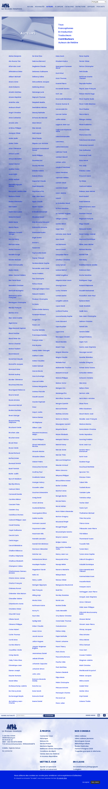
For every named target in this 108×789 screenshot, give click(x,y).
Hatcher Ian (36, 554)
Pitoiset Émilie (84, 130)
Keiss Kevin (60, 56)
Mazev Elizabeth (62, 434)
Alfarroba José (14, 66)
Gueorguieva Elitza (39, 513)
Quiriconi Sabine (85, 186)
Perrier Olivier (84, 61)
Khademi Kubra (62, 61)
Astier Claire (13, 143)
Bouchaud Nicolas (16, 385)
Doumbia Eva (37, 160)
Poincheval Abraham (87, 140)
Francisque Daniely (39, 335)
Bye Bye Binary (14, 484)
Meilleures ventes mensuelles (51, 749)
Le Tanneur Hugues (63, 213)
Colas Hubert (14, 629)
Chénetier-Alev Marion (17, 593)
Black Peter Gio (14, 338)
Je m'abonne (49, 715)
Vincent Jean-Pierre (86, 624)
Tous (60, 24)
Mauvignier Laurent (63, 424)
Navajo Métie (61, 564)
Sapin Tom (83, 342)
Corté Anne (13, 640)
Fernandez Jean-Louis (40, 268)
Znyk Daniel (83, 696)
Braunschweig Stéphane (14, 421)
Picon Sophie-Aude (86, 99)
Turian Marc (83, 549)
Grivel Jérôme (37, 503)
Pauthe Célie (60, 662)
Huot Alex (36, 616)
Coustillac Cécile (15, 650)
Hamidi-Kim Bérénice (40, 544)
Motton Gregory (62, 516)
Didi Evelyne (36, 133)
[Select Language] (99, 2)
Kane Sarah (36, 691)
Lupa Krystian (61, 326)
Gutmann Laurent (39, 523)
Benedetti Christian (16, 285)
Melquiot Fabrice (62, 439)
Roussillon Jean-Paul (87, 296)
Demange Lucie (38, 92)
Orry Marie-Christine (63, 616)
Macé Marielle (61, 342)
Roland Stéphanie (86, 285)
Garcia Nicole (37, 371)
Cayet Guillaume (15, 530)
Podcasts (101, 7)
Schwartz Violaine (86, 378)
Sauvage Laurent (85, 352)
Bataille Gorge (14, 255)
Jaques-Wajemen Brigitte (39, 647)
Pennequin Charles (63, 693)
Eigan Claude (37, 202)
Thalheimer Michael (86, 513)
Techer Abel (84, 503)
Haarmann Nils (38, 534)
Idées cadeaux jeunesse (84, 739)
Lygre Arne (60, 332)
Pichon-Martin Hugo (87, 94)
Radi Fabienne (84, 202)
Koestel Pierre (61, 83)
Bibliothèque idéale (82, 744)
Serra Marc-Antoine (86, 398)
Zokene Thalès (84, 701)
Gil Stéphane (37, 422)
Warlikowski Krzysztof (87, 670)
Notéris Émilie (61, 605)
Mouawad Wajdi (62, 522)
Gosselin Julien (38, 487)
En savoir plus (62, 779)
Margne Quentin (62, 403)
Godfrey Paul (37, 472)
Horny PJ (35, 611)
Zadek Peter (83, 686)
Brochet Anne (14, 438)
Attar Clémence (15, 148)
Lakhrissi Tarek (61, 152)
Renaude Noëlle (85, 229)
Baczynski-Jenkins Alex (17, 191)
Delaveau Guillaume (40, 71)
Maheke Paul (60, 362)
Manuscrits (44, 741)
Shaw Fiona (83, 403)
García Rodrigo (38, 376)
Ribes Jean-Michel (86, 244)
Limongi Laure (61, 285)
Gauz (34, 407)
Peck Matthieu (61, 667)
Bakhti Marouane (15, 212)
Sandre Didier (84, 332)
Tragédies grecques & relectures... (88, 751)
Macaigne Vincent (63, 337)
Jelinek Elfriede (38, 659)
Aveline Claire (14, 169)
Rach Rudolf (84, 196)
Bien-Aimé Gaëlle (15, 318)
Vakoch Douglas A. (86, 559)
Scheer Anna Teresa (87, 368)
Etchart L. (35, 243)
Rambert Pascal (85, 213)
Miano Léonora (61, 470)
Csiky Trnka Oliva (15, 660)
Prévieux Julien (84, 171)
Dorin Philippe (37, 155)
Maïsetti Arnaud (62, 373)
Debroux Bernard (38, 61)
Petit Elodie (83, 71)
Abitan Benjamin (15, 56)
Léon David (60, 239)
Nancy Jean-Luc (62, 554)
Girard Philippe (38, 439)
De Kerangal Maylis (16, 696)
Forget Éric (36, 320)
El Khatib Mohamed (39, 212)
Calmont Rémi (14, 489)
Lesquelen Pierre (62, 255)
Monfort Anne (61, 491)
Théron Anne (84, 523)
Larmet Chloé (61, 183)
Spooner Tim (84, 472)
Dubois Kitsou (37, 176)
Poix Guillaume (84, 150)
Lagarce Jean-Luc (63, 125)
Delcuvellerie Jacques (40, 82)
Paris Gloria (60, 652)
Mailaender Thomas (63, 368)
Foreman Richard (38, 315)
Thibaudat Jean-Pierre (88, 528)
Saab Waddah (84, 306)
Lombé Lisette (61, 296)
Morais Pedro (61, 501)
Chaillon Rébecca (15, 551)
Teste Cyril (83, 508)
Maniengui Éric (61, 393)
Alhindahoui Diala (15, 71)
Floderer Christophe (40, 299)
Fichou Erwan (37, 284)
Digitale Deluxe (14, 748)
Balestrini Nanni (15, 217)
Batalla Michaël (15, 260)
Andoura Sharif (14, 107)
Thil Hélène (83, 534)
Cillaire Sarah (14, 619)
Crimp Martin (14, 655)
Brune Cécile (13, 448)
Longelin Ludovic (62, 301)
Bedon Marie (13, 270)
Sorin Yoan (83, 457)
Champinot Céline (16, 566)
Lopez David (60, 306)
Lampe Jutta (60, 162)
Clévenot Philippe (15, 624)
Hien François (37, 590)
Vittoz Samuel (84, 645)
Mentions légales (46, 746)
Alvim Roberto (14, 87)
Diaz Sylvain (36, 128)
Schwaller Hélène (85, 373)
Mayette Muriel (61, 429)
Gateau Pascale (38, 392)
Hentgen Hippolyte (39, 585)
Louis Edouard (61, 321)
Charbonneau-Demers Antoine (17, 572)
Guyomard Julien (38, 528)
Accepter (85, 783)
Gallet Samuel (37, 366)
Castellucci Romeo (16, 515)
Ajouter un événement (48, 769)
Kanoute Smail (37, 696)
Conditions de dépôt (48, 751)
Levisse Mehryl (61, 270)
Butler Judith (13, 474)
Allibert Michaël (15, 77)
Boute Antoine (14, 400)
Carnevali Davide (15, 494)
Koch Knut (60, 73)
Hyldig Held (36, 621)
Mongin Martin (61, 496)
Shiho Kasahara (85, 409)
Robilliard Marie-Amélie (88, 265)
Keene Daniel (37, 701)
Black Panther (14, 333)
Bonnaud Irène (14, 369)
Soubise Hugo (84, 462)
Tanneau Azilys (85, 498)
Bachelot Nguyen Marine (15, 185)
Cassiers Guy (14, 510)
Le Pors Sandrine (62, 208)
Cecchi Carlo (14, 535)
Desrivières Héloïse (39, 107)
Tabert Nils (83, 482)
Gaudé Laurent (38, 397)
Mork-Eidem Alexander (64, 511)
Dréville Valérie (38, 171)
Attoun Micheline (15, 159)
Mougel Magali (61, 527)
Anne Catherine (15, 118)
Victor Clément (85, 602)
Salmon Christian (85, 321)
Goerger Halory (38, 482)
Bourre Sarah (14, 395)
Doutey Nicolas (38, 166)
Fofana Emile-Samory (40, 309)
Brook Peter (13, 443)
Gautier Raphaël (38, 402)
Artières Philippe (15, 128)
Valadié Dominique (86, 564)
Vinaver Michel (84, 619)
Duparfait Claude (39, 181)
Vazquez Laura (85, 587)
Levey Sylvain (61, 265)
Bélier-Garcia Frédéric (17, 275)
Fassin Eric (36, 248)
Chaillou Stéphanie (16, 556)
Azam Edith (13, 174)
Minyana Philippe (62, 475)
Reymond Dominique (87, 239)
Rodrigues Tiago (85, 280)
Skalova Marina (85, 424)
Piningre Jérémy (85, 119)
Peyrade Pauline (85, 83)
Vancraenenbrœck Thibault (86, 570)
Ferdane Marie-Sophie (40, 263)
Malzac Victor (61, 383)
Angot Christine (15, 113)
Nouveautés (39, 7)
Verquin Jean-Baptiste (88, 597)
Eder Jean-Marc (38, 196)
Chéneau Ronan (15, 588)
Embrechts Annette (39, 227)
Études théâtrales (82, 746)
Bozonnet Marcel (15, 405)
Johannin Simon (38, 669)
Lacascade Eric (61, 109)
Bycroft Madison (15, 479)
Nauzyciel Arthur (62, 559)
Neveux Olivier (61, 580)
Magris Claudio (61, 357)
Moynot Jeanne (62, 537)
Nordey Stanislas (62, 595)
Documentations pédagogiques (85, 767)
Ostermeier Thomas (63, 621)
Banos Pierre (13, 227)
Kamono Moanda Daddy (39, 680)
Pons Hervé (83, 160)
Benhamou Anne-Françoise (15, 296)
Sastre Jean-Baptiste (87, 347)
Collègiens (77, 769)
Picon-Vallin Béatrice (87, 104)
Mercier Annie (61, 450)
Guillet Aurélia (37, 518)
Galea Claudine (38, 361)
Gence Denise (37, 417)
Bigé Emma (13, 323)
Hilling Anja (36, 595)
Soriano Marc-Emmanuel (84, 450)
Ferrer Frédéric (37, 273)
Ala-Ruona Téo (14, 61)
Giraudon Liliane (38, 457)
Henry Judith (37, 580)
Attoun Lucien (14, 154)
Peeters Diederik (62, 672)
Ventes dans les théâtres (49, 754)
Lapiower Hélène (62, 178)
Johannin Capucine (39, 664)
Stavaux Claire (84, 477)
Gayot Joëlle (37, 412)
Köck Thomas (61, 78)
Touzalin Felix (84, 544)
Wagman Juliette (85, 660)
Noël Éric (59, 590)
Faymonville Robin (39, 253)
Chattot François (15, 583)
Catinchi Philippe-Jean (17, 520)
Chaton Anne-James (17, 578)
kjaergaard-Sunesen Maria (64, 67)
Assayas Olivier (14, 133)
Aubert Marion (14, 164)
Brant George (14, 415)
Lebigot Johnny (62, 219)
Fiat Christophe (38, 279)
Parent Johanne (62, 641)
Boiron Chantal (14, 344)
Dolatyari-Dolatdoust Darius (40, 149)
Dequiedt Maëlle (38, 102)
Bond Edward (14, 354)
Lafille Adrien (61, 119)
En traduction (65, 31)
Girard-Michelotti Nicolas (39, 445)
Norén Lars (60, 600)
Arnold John (13, 123)
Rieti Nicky (83, 260)
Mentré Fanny (61, 445)
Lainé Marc (60, 142)
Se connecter (7, 751)
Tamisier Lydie (84, 492)
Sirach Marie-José (86, 414)
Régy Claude (84, 224)
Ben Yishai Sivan (15, 280)
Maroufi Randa (61, 409)
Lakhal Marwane (62, 147)
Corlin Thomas (14, 635)
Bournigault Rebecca (17, 390)
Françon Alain (37, 340)
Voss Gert (83, 650)
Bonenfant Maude (16, 359)
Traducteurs (64, 35)
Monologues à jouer (82, 741)
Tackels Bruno (84, 487)
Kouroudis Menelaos (64, 99)
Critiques (91, 7)
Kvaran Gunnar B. (62, 104)
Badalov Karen (14, 196)
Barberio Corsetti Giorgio (15, 233)
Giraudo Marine (38, 451)
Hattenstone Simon (39, 559)
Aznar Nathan (14, 179)
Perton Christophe (86, 66)
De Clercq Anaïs (15, 691)
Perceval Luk (60, 698)
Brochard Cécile (15, 427)
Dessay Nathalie (38, 113)
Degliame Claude (39, 66)
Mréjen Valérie (61, 542)
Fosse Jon (36, 325)
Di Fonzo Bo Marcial (39, 118)
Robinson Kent (84, 270)
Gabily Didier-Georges (41, 350)
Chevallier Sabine (15, 599)
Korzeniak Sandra (62, 89)
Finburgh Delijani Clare (40, 289)
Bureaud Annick (15, 463)
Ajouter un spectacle (48, 767)
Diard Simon (36, 123)
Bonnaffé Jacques (16, 364)
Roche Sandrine (85, 275)
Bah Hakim (13, 207)
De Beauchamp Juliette (18, 686)
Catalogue (69, 7)
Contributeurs (66, 38)
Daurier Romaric (15, 676)
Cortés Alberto (14, 645)
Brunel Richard (14, 453)
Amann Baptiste (15, 97)
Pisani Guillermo (85, 125)
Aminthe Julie (14, 102)
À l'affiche (59, 7)
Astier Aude (13, 138)
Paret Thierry (61, 647)
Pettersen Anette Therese (85, 77)
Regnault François (86, 219)
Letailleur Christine (63, 260)
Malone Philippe (62, 378)
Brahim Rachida (15, 410)
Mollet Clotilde (61, 486)
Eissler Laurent (37, 207)
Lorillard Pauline (62, 311)
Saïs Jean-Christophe (87, 316)
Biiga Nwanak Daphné (17, 328)
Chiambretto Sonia (16, 604)
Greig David (36, 498)
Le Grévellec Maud (63, 203)
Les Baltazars (61, 244)
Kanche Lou (36, 686)
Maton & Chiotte (62, 419)
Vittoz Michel (84, 640)
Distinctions (80, 7)
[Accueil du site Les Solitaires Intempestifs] (13, 6)
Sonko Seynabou (85, 434)
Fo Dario (35, 304)
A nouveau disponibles (48, 756)
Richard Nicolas (85, 249)
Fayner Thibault (38, 258)
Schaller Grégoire (86, 362)
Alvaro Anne (13, 82)
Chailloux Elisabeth (16, 561)
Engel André (36, 238)
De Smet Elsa (37, 56)
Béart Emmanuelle (16, 265)
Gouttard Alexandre (40, 492)
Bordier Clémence (16, 380)
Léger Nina (60, 229)
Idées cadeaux (80, 736)
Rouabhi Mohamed (86, 291)
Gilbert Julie (36, 428)
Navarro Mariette (62, 570)
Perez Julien (60, 703)
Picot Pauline (84, 109)
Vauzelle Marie (84, 582)
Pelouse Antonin (62, 688)
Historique (44, 739)
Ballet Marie (13, 222)
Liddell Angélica (62, 275)
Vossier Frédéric (85, 655)
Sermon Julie (84, 393)
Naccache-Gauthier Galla (63, 548)
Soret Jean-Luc (85, 445)
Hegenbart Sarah (39, 570)
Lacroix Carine (61, 114)
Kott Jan (59, 94)
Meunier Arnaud (62, 465)
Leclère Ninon (61, 224)
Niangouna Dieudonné (64, 585)
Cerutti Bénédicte (15, 545)
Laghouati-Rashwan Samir (63, 130)
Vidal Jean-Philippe (86, 607)
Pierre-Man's (84, 114)
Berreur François (15, 308)
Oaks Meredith (61, 611)
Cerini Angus (13, 540)
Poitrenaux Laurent (86, 145)
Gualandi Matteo (38, 508)
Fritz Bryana (36, 345)
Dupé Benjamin (38, 186)
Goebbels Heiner (38, 477)
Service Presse (45, 744)
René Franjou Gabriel (87, 234)
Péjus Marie (60, 677)
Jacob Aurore (37, 636)
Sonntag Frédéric (85, 439)
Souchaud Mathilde (86, 467)
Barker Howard (14, 249)
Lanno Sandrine (62, 172)
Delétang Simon (38, 87)
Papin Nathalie (61, 636)
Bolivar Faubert (14, 349)
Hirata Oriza (36, 600)
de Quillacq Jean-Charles (16, 702)
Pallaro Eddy (60, 631)
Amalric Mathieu (15, 92)
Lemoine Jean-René (63, 234)
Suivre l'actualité (8, 715)
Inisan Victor (37, 631)
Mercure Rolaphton (63, 460)
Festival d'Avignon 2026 (84, 749)
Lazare (58, 198)
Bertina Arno (13, 313)
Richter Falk (83, 255)
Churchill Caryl (14, 614)
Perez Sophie (84, 56)
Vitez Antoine (84, 635)
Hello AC (35, 575)
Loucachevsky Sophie (64, 316)
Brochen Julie (14, 433)
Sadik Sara (83, 311)
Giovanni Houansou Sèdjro (39, 433)
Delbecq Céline (38, 77)
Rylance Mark (84, 301)
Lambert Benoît (62, 157)
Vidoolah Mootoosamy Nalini (88, 613)
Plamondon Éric (85, 135)
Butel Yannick (14, 468)
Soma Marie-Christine (87, 429)
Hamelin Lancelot (39, 539)
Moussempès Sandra (64, 532)
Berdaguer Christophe (17, 302)
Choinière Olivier (15, 609)
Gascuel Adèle (38, 381)
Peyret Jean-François (87, 89)
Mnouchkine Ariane (63, 481)
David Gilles (13, 681)
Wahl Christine (84, 665)
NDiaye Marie (61, 575)
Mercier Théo (61, 455)
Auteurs (49, 7)
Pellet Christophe (62, 682)
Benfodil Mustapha (16, 291)
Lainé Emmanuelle (63, 136)
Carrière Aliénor (15, 499)
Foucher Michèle (38, 330)
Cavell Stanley (14, 525)
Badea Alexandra (15, 202)
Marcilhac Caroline (63, 398)
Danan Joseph (14, 670)
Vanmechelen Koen (86, 576)
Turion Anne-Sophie (86, 554)
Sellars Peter (84, 388)
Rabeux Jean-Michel (87, 191)
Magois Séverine (62, 352)
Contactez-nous (46, 736)
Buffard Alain (14, 458)
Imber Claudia (37, 626)
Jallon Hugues (37, 641)
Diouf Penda (37, 138)
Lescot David (61, 249)
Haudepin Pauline (39, 564)
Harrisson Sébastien (40, 549)
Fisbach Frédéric (38, 294)
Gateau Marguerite (39, 386)
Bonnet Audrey (14, 374)
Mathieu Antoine (62, 414)
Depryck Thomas (38, 97)
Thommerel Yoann (86, 539)
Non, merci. (95, 782)
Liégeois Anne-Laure (63, 280)
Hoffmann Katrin (38, 605)
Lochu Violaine (61, 291)
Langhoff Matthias (63, 167)
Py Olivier (82, 181)
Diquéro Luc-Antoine (40, 143)
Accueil (30, 7)
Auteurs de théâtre (68, 42)
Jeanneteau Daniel (39, 653)
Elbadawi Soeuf (38, 217)
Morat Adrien (61, 506)
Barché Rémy (14, 239)
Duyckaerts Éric (38, 191)
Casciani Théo (14, 504)
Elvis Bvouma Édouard (40, 222)
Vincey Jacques (85, 629)
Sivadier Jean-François (88, 419)
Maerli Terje (60, 347)
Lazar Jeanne (61, 193)
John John (36, 674)
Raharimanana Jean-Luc (87, 207)
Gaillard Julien (37, 356)
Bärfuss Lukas (14, 244)
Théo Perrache (85, 518)
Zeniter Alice (84, 691)
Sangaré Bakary (85, 337)
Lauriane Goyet (62, 188)
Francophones (65, 28)
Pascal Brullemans (63, 657)
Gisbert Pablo (37, 462)
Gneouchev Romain (39, 467)
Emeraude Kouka (38, 232)
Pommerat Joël (85, 155)
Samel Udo (83, 326)
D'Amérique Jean (15, 665)
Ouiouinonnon (61, 626)
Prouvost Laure (85, 176)
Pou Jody (82, 166)
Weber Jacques (85, 676)
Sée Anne (82, 383)
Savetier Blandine (86, 357)
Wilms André (84, 681)
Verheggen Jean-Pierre (88, 592)
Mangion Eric (60, 388)
